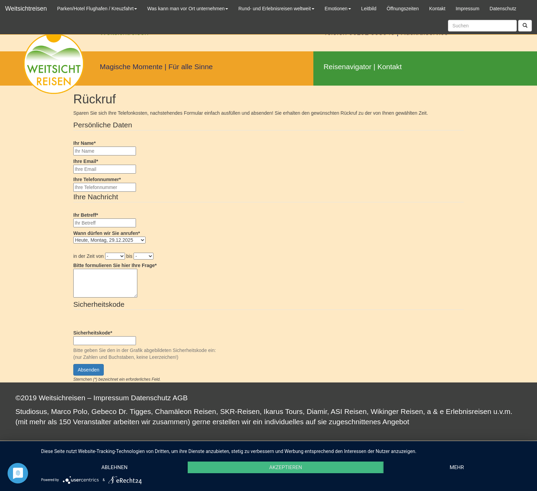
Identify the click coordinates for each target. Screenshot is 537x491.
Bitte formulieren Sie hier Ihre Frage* (115, 265)
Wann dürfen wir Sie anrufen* (106, 233)
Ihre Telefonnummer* (97, 179)
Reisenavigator (348, 67)
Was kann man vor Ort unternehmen (187, 8)
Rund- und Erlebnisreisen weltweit (276, 8)
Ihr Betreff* (85, 215)
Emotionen (338, 8)
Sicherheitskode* (92, 333)
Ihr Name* (84, 143)
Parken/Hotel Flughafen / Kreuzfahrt (97, 8)
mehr (457, 467)
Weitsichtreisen (26, 8)
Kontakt (389, 67)
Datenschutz (151, 398)
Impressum (111, 398)
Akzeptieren (285, 467)
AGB (180, 398)
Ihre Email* (85, 161)
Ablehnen (114, 467)
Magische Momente (131, 67)
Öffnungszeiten (403, 8)
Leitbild (368, 8)
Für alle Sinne (190, 67)
